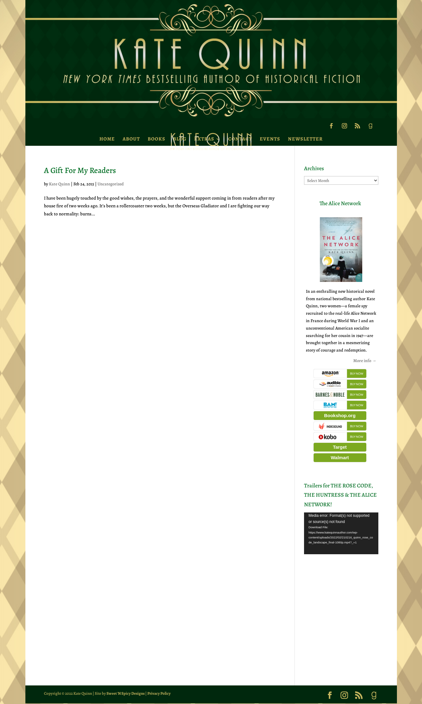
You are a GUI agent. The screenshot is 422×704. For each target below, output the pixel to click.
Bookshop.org (340, 415)
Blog (179, 139)
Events (270, 139)
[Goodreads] (370, 127)
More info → (364, 361)
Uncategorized (111, 184)
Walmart (340, 457)
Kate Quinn (59, 184)
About (131, 139)
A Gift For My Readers (80, 170)
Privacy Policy (159, 693)
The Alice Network (340, 203)
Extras (204, 139)
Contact (240, 139)
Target (340, 447)
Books (156, 139)
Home (107, 139)
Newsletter (305, 139)
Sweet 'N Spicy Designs (126, 693)
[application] (341, 533)
